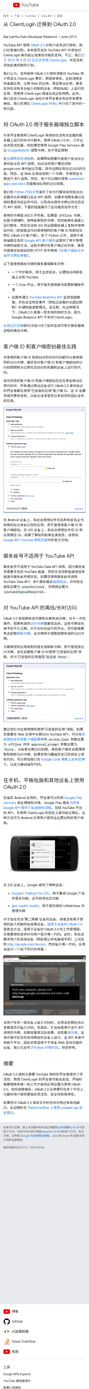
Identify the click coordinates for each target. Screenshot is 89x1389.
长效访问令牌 (13, 326)
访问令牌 (37, 624)
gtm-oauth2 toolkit (25, 906)
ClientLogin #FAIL (44, 104)
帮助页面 (25, 540)
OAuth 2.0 (38, 45)
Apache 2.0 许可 (52, 1131)
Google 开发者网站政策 (34, 1135)
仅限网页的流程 (18, 159)
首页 (6, 16)
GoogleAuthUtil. (19, 150)
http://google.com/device (26, 944)
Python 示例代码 (46, 1048)
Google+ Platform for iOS (30, 893)
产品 (17, 16)
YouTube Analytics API (45, 297)
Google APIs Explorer (17, 1374)
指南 (59, 16)
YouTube (30, 5)
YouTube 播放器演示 (17, 1381)
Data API (46, 16)
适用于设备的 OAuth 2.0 (64, 924)
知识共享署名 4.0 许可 (68, 1127)
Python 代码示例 (26, 192)
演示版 (72, 1033)
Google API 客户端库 (40, 241)
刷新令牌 (23, 634)
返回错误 (59, 582)
